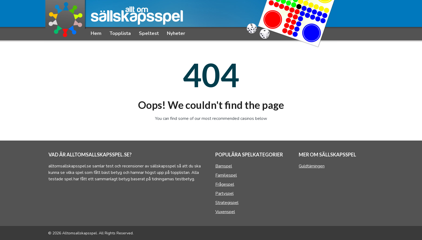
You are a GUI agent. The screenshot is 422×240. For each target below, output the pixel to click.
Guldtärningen (312, 166)
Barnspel (223, 166)
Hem (96, 33)
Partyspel (224, 193)
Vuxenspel (225, 212)
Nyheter (176, 33)
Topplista (120, 33)
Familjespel (226, 175)
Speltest (149, 33)
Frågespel (224, 184)
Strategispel (226, 203)
